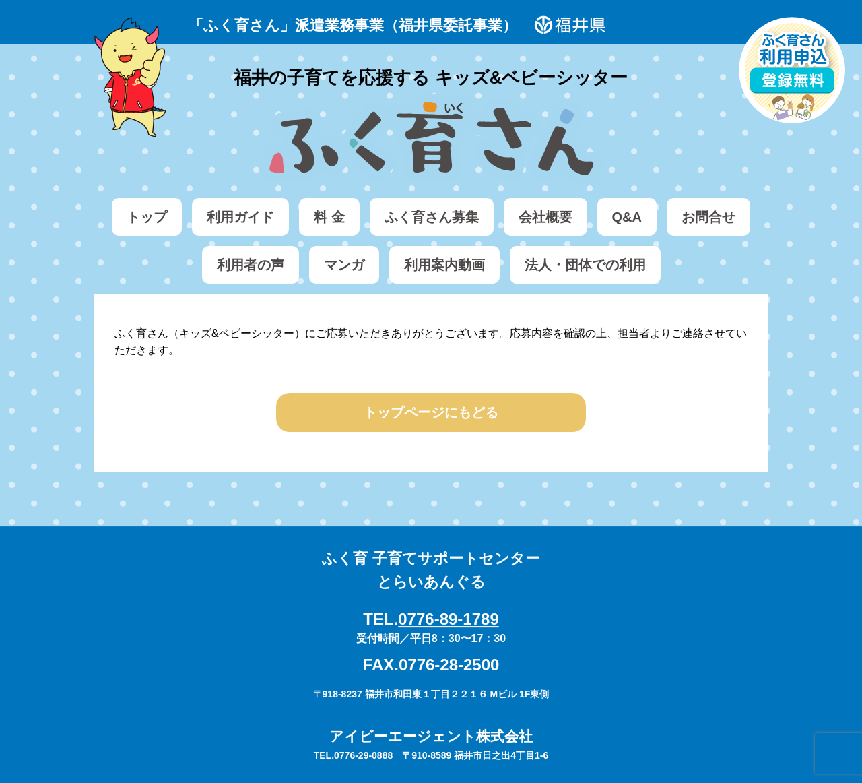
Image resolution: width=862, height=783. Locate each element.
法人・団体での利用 (585, 264)
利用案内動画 (444, 264)
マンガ (344, 264)
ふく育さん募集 (432, 217)
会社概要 (545, 217)
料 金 (329, 217)
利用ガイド (240, 217)
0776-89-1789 (448, 619)
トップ (147, 217)
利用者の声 (250, 264)
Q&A (627, 217)
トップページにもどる (431, 412)
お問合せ (708, 217)
